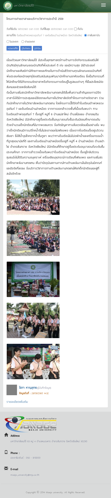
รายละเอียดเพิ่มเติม (17, 401)
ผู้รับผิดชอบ (26, 48)
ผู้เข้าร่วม (37, 48)
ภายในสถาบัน (93, 35)
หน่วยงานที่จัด (13, 48)
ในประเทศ (14, 41)
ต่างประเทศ (30, 41)
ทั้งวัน (80, 29)
